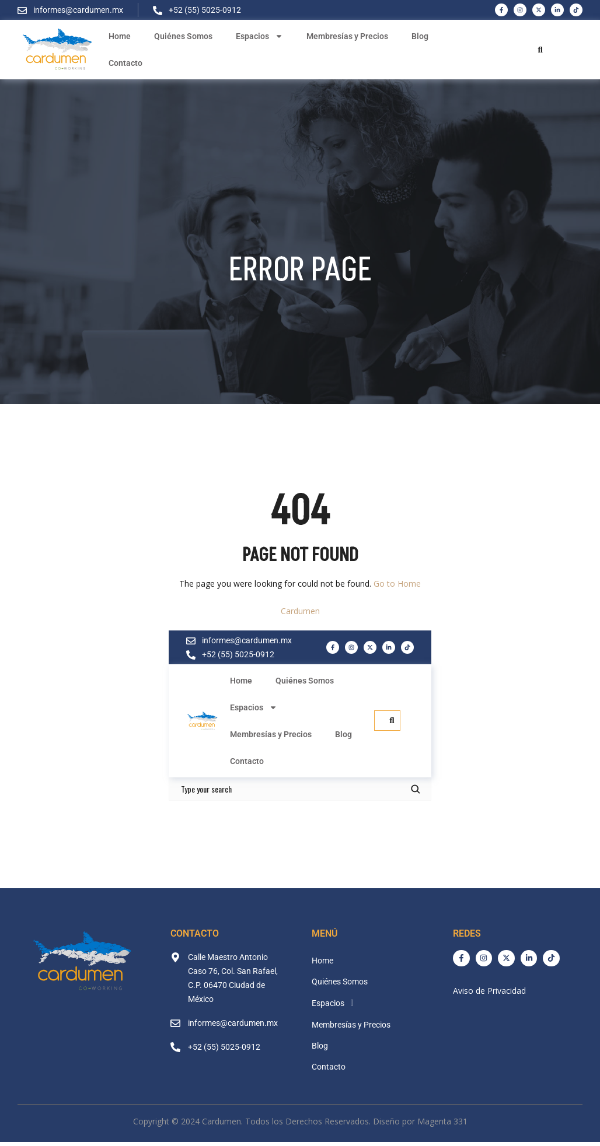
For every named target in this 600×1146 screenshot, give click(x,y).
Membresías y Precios (347, 36)
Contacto (125, 63)
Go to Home (397, 584)
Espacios (259, 36)
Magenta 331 (442, 1122)
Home (120, 36)
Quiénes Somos (183, 36)
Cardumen (300, 612)
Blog (419, 36)
